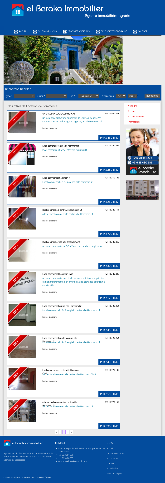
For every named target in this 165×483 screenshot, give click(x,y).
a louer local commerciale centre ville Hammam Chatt (69, 374)
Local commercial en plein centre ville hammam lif (67, 182)
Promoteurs (134, 121)
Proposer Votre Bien (79, 31)
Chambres (108, 96)
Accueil (23, 31)
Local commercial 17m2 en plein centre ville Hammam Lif (71, 342)
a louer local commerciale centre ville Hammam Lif (67, 214)
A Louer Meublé (136, 116)
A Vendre (132, 105)
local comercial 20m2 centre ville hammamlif (64, 150)
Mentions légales (114, 473)
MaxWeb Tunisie (44, 477)
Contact (142, 31)
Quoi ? (41, 96)
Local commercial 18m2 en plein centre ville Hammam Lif (71, 310)
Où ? (72, 96)
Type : (8, 96)
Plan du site (112, 468)
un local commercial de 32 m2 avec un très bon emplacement (73, 246)
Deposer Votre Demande (114, 31)
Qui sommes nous (115, 453)
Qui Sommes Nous (47, 31)
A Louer (131, 111)
